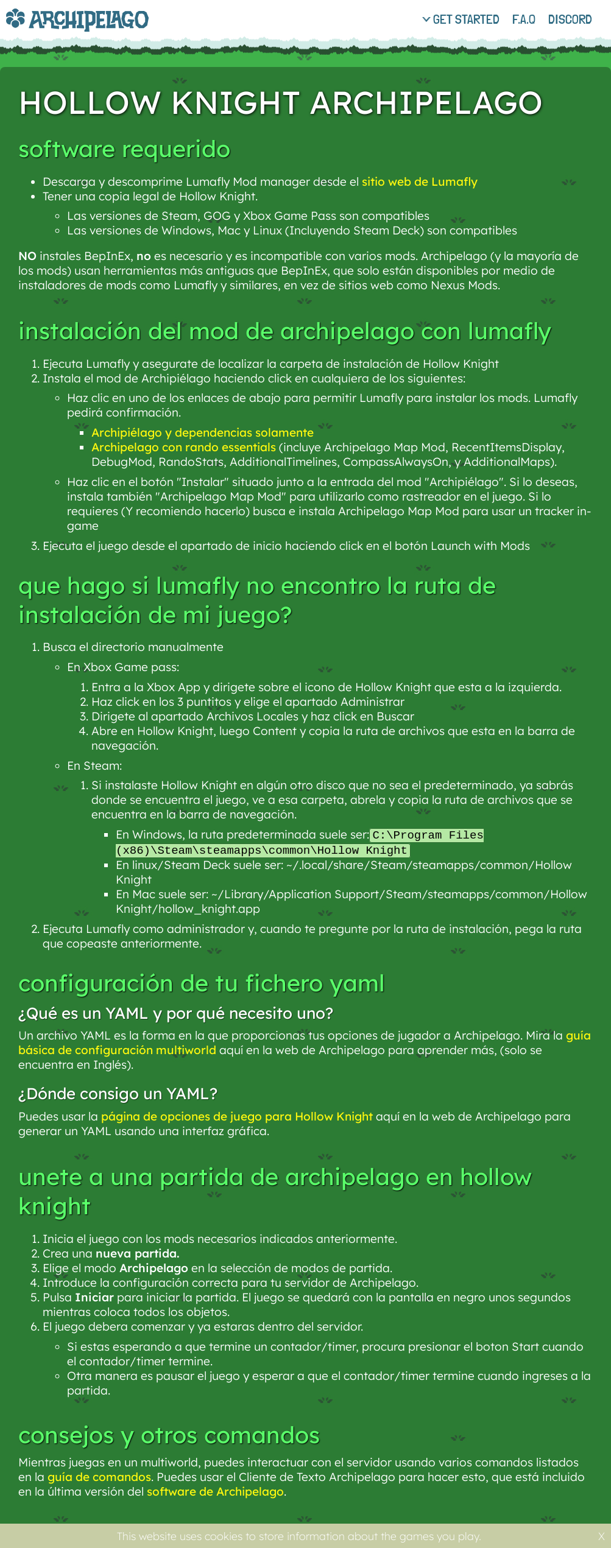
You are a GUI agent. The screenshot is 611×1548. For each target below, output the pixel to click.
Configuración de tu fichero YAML (201, 984)
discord (570, 19)
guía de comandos (99, 1478)
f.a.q (523, 19)
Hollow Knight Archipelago (280, 102)
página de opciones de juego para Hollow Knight (237, 1117)
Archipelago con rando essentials (183, 447)
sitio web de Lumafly (420, 181)
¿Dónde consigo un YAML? (117, 1095)
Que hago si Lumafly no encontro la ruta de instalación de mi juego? (257, 600)
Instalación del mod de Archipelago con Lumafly (284, 330)
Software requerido (124, 148)
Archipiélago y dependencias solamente (202, 432)
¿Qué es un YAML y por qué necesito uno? (175, 1014)
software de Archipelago (215, 1492)
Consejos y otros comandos (169, 1436)
